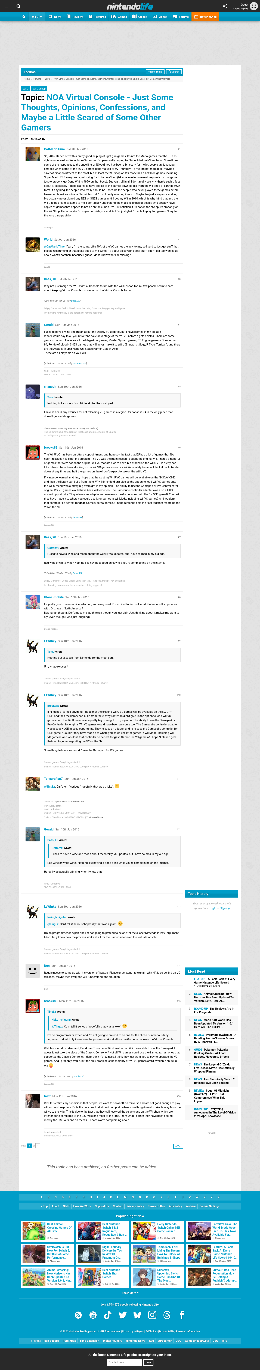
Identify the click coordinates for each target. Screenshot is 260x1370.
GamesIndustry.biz (197, 1340)
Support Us (102, 1206)
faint (47, 1096)
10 (179, 695)
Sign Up (244, 8)
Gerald (49, 325)
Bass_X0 (50, 279)
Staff (66, 1206)
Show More (130, 1293)
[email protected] (52, 1132)
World (48, 239)
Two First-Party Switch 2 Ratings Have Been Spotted (214, 1081)
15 (179, 1001)
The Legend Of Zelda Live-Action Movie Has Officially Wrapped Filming (214, 1068)
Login (236, 8)
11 (179, 778)
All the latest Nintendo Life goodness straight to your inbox (130, 1355)
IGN (151, 1340)
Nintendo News (135, 1340)
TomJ (51, 397)
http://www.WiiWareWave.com (69, 801)
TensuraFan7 (53, 779)
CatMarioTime (54, 149)
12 (179, 829)
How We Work (82, 1206)
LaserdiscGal (79, 363)
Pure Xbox (69, 1340)
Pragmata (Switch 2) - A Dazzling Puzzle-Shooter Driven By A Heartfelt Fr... (215, 1038)
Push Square (51, 1340)
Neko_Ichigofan (57, 917)
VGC (178, 1340)
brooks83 (50, 447)
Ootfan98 (53, 548)
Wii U (47, 79)
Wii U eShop (39, 88)
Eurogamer (165, 1340)
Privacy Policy (135, 1206)
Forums (30, 72)
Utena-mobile (54, 597)
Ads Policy (175, 1206)
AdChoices (151, 1331)
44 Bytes (139, 1331)
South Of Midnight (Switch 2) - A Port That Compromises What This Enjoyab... (211, 1096)
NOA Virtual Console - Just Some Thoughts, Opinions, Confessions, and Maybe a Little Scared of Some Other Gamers (97, 112)
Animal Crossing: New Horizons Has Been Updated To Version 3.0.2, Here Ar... (214, 997)
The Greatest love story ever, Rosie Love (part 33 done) (71, 428)
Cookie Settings (209, 1206)
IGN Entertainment (110, 1331)
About (55, 1206)
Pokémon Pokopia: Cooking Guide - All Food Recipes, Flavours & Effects (211, 1053)
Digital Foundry (112, 1340)
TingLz (51, 1011)
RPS (224, 1340)
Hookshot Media (78, 1331)
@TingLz (49, 786)
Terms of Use (156, 1206)
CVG (215, 1340)
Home (27, 79)
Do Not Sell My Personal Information (179, 1331)
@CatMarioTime (54, 246)
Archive (191, 1206)
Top (44, 1206)
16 (179, 1096)
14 (179, 965)
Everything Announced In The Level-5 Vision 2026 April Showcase (215, 1112)
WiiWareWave (96, 817)
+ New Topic (155, 71)
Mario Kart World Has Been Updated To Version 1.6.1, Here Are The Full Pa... (214, 1023)
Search (174, 71)
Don (47, 965)
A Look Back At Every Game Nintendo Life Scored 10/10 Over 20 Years (214, 982)
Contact (118, 1206)
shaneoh (50, 386)
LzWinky (50, 641)
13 (179, 906)
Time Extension (89, 1340)
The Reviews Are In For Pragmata (214, 1010)
